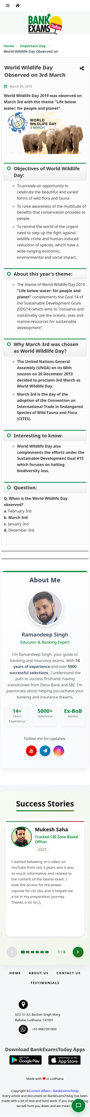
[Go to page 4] (37, 953)
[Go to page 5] (42, 953)
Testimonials (44, 983)
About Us (38, 973)
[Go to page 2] (27, 953)
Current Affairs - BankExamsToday (54, 1091)
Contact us (68, 973)
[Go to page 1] (23, 952)
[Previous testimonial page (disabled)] (11, 952)
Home (9, 45)
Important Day (33, 45)
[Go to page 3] (32, 953)
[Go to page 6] (46, 953)
